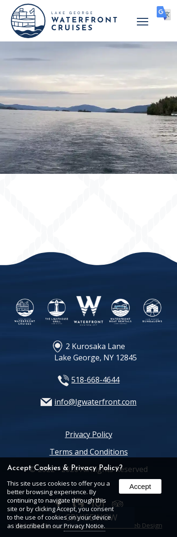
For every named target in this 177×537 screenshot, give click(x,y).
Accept (140, 486)
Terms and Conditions (89, 452)
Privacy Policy (88, 434)
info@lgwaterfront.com (95, 402)
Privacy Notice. (84, 525)
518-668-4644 (95, 379)
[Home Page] (64, 35)
